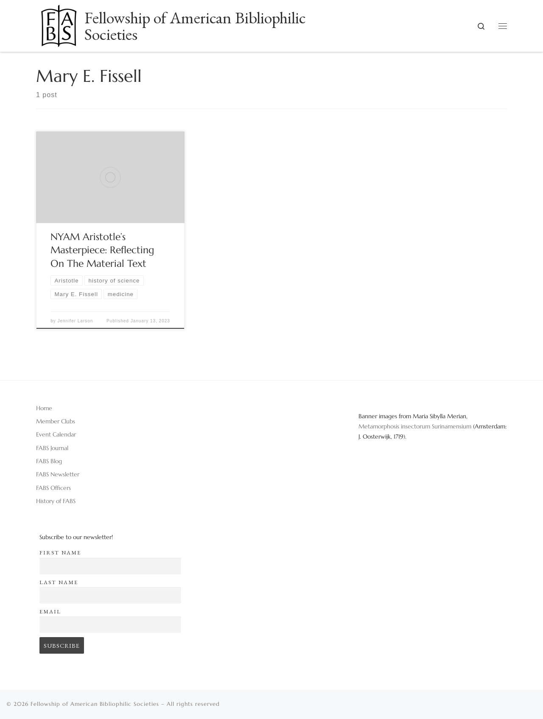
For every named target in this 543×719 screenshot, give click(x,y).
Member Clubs (55, 421)
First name (60, 552)
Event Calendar (56, 434)
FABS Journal (52, 448)
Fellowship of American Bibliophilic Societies (95, 704)
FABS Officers (53, 488)
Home (44, 408)
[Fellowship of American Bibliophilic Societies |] (58, 23)
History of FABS (56, 501)
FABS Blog (49, 461)
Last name (58, 582)
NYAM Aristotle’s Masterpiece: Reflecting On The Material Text (102, 250)
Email (50, 611)
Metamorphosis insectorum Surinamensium (415, 426)
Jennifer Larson (75, 321)
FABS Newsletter (57, 474)
